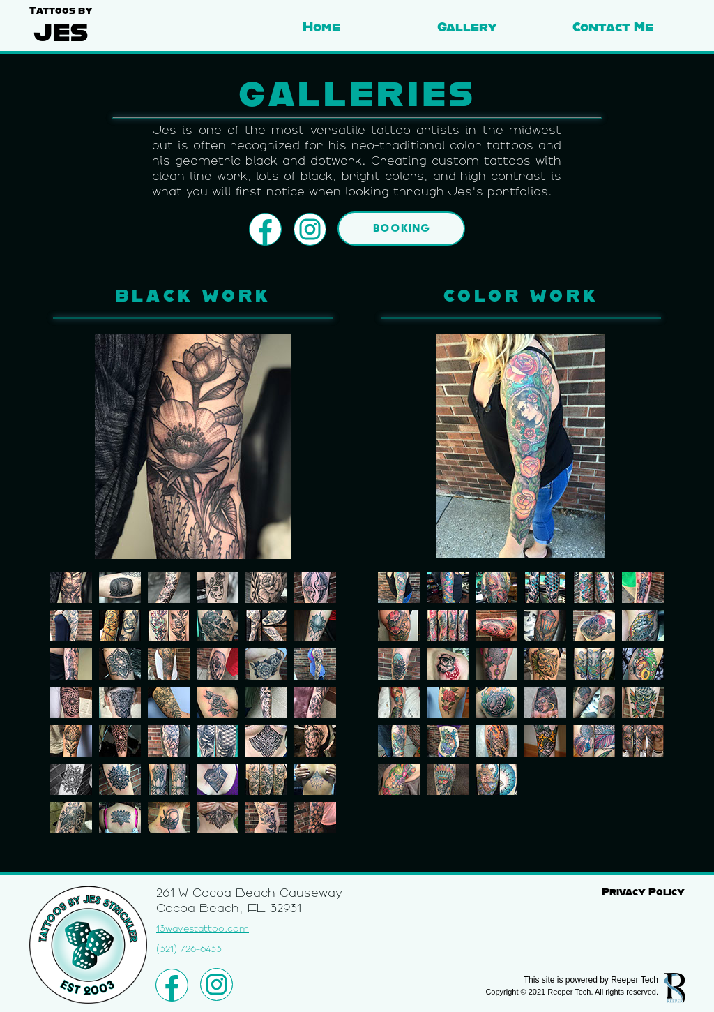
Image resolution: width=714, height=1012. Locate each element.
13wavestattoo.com (202, 929)
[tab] (71, 587)
